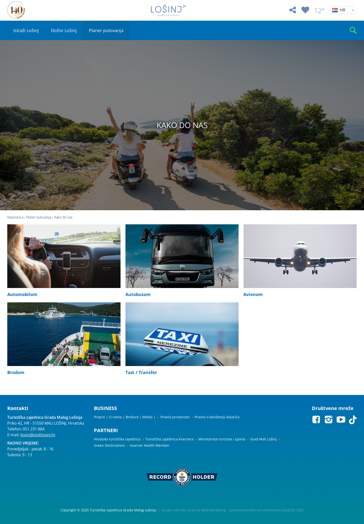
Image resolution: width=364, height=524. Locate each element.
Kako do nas (63, 217)
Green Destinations (109, 445)
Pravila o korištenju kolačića (217, 417)
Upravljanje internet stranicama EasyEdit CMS (266, 510)
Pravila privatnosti (175, 417)
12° (319, 10)
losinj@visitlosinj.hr (38, 434)
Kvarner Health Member (149, 445)
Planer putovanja (106, 30)
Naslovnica (15, 217)
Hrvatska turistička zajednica (117, 439)
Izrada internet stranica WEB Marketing (194, 510)
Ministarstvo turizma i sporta (221, 439)
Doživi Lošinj (64, 30)
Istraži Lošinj (26, 30)
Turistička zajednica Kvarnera (169, 439)
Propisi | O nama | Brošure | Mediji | (125, 417)
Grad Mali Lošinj (263, 439)
